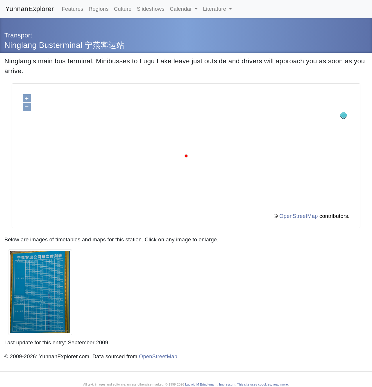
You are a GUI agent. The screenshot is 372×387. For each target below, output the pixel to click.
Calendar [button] (182, 9)
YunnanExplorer (29, 8)
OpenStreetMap (298, 216)
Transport (18, 35)
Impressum (227, 384)
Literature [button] (215, 9)
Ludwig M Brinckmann (201, 384)
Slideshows (150, 9)
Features (72, 9)
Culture (123, 9)
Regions (99, 9)
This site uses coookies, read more (262, 384)
